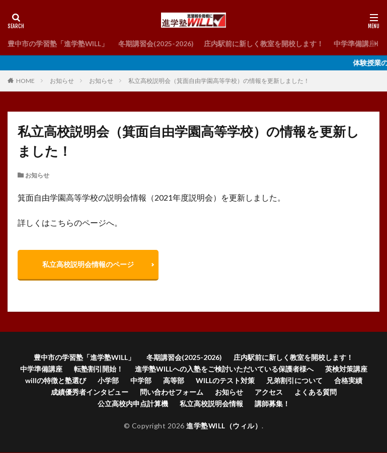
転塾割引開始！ (98, 369)
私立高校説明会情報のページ (88, 264)
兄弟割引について (294, 381)
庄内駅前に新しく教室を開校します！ (264, 43)
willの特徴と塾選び (55, 381)
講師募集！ (272, 404)
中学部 (140, 381)
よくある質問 (315, 392)
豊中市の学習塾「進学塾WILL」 (58, 43)
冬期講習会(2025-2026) (156, 43)
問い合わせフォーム (171, 392)
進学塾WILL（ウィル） (224, 426)
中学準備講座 (355, 43)
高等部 (173, 381)
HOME (25, 80)
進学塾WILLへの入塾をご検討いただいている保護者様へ (224, 369)
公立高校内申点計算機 (133, 404)
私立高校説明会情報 (211, 404)
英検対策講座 (346, 369)
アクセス (269, 392)
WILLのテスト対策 (225, 381)
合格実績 (348, 381)
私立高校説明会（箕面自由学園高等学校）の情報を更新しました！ (218, 80)
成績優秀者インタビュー (89, 392)
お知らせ (62, 80)
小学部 (108, 381)
